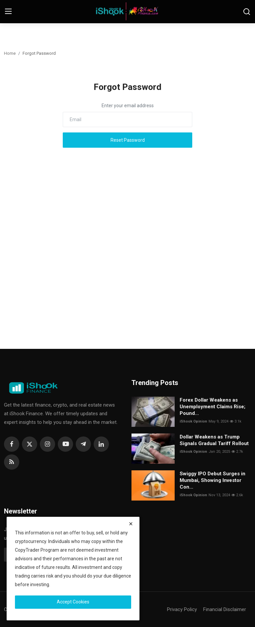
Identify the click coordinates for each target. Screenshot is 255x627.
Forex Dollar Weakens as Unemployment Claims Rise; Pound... (212, 406)
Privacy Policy (182, 609)
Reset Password (128, 140)
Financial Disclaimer (224, 609)
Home (10, 53)
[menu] (8, 11)
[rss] (11, 462)
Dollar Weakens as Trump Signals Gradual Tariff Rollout (214, 440)
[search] (246, 11)
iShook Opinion (193, 421)
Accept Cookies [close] (73, 601)
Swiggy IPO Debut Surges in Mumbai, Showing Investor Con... (212, 480)
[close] (131, 523)
